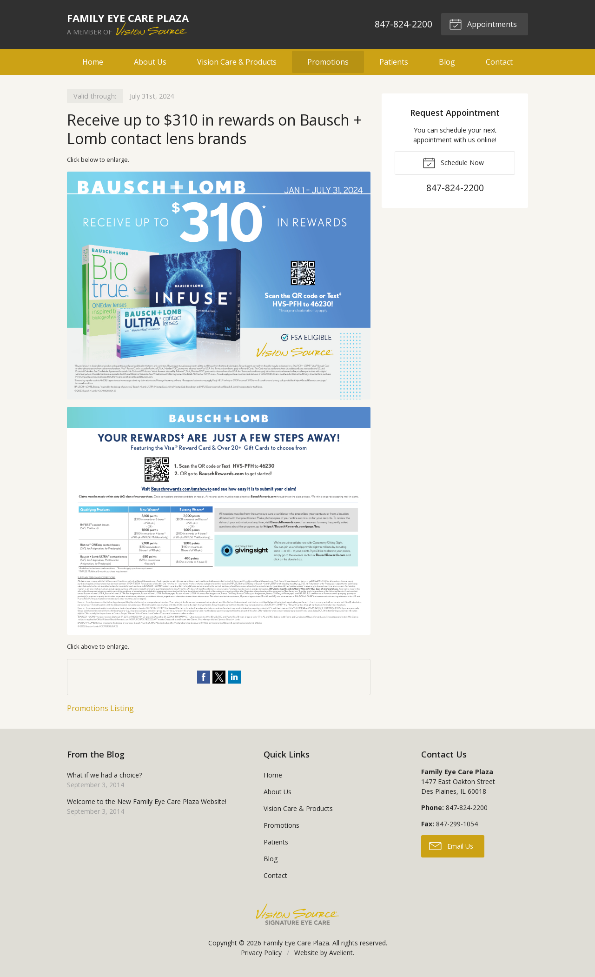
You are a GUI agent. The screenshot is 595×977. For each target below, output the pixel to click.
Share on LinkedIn (234, 677)
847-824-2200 (403, 24)
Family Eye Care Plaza (296, 942)
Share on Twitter (218, 677)
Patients (393, 62)
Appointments (483, 23)
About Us (150, 62)
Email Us (451, 845)
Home (92, 62)
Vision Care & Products (237, 62)
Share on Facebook (203, 677)
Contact (499, 62)
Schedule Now (453, 162)
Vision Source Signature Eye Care (297, 914)
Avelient (341, 952)
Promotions (328, 62)
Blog (447, 62)
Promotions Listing (100, 708)
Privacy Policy (261, 952)
